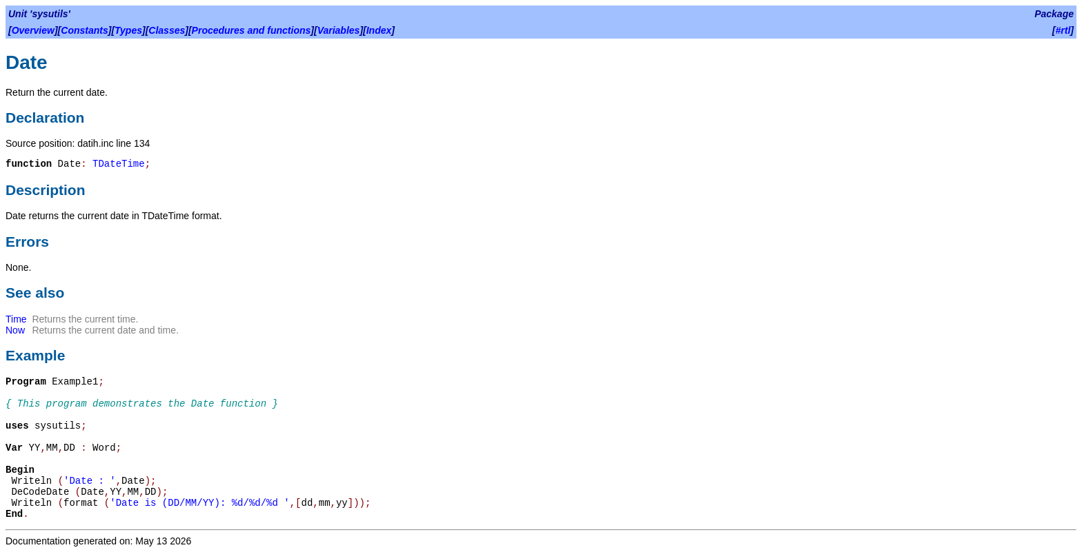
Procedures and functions (251, 30)
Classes (166, 30)
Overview (33, 30)
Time (16, 319)
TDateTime (118, 164)
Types (128, 30)
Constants (84, 30)
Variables (338, 30)
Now (15, 330)
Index (379, 30)
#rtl (1063, 30)
